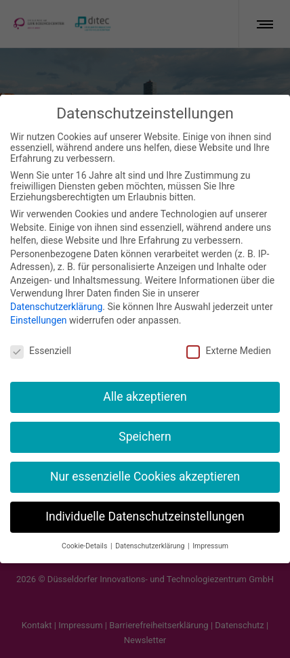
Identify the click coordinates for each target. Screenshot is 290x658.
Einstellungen (38, 306)
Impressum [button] (210, 532)
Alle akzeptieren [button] (145, 383)
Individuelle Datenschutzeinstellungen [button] (144, 503)
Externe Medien (228, 336)
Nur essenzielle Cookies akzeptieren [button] (145, 463)
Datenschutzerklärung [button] (150, 532)
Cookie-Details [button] (85, 532)
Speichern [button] (145, 423)
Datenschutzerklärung (56, 293)
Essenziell (40, 336)
